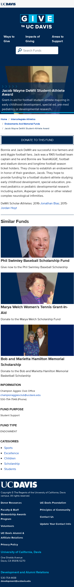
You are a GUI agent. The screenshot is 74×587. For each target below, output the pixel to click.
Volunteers (7, 526)
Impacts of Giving (32, 38)
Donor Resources (11, 503)
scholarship (12, 463)
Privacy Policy (9, 544)
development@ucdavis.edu (16, 581)
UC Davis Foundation (53, 503)
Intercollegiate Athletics (23, 119)
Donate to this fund (37, 140)
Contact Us (47, 517)
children (10, 458)
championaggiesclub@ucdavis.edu (20, 395)
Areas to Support (58, 38)
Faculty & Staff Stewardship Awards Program (13, 514)
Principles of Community (55, 510)
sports (8, 448)
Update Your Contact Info (55, 524)
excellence (11, 453)
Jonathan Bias (49, 203)
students (10, 469)
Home (4, 119)
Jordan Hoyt (9, 208)
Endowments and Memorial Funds (22, 123)
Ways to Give (9, 38)
